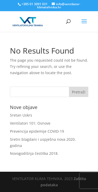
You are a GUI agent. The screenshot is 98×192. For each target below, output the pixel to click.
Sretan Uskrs (21, 115)
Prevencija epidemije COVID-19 (37, 131)
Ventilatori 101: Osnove (30, 123)
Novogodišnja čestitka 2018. (34, 153)
